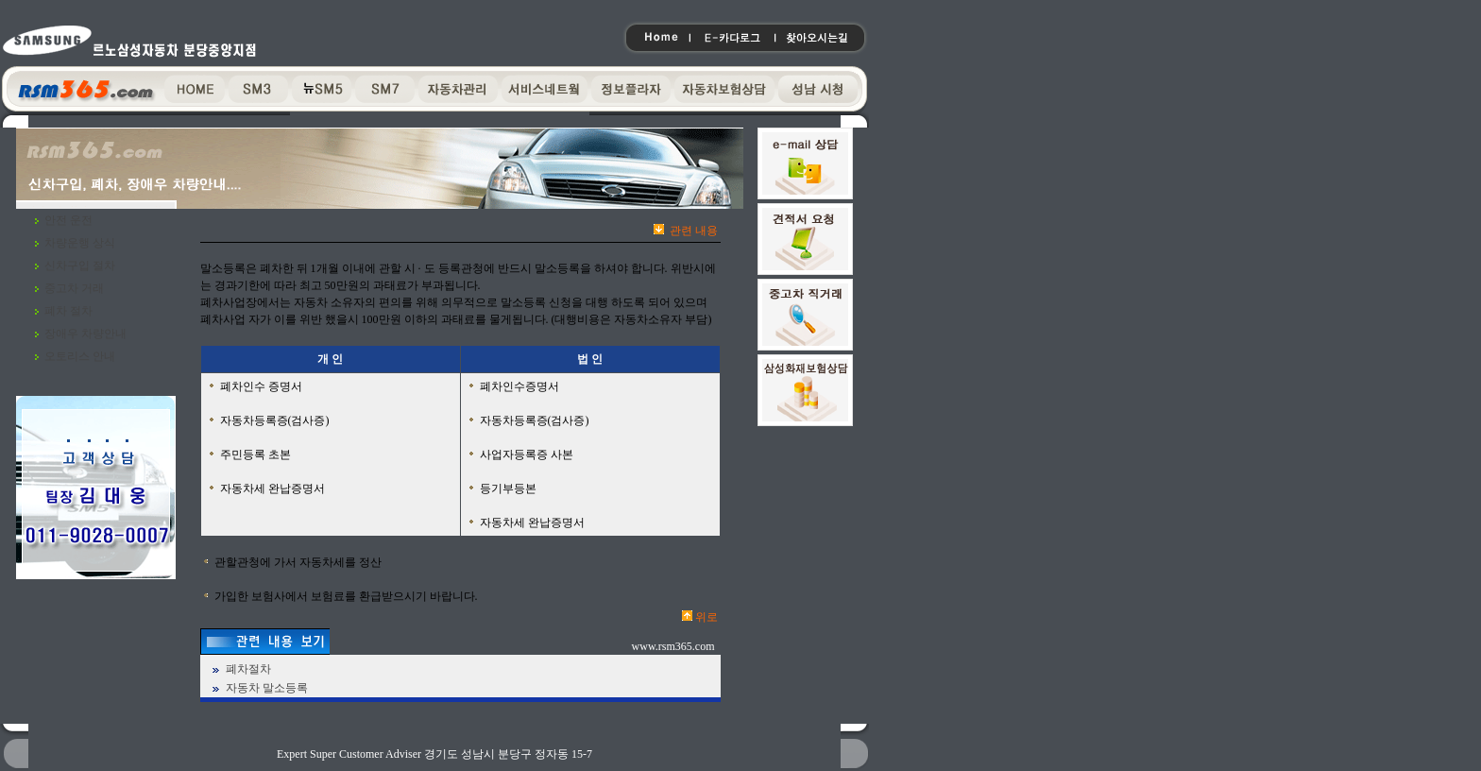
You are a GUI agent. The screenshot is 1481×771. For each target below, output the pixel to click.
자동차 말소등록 (267, 687)
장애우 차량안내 (85, 333)
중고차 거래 (74, 288)
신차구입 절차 (79, 265)
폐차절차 (248, 669)
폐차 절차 (68, 310)
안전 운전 (68, 220)
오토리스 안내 (79, 356)
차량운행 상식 (79, 242)
